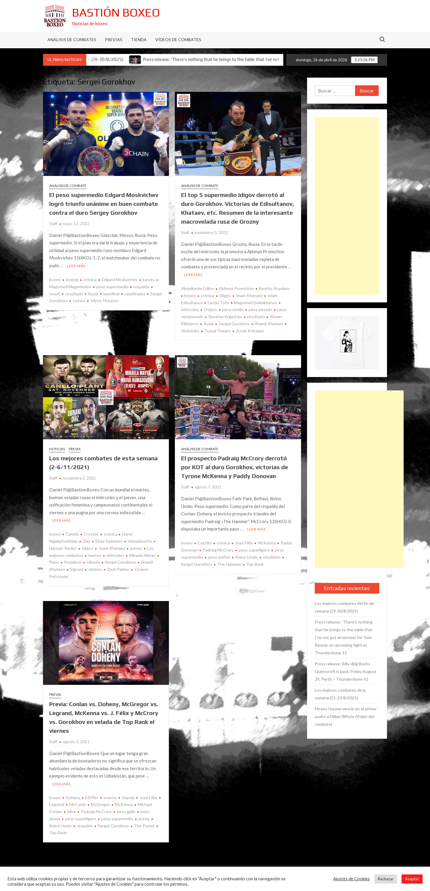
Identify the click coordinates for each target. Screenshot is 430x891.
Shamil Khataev (269, 323)
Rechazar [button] (386, 878)
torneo (79, 300)
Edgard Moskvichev (120, 279)
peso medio (233, 309)
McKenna (267, 542)
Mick (71, 811)
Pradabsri (72, 562)
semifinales (134, 293)
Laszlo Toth (218, 302)
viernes (95, 569)
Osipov (210, 309)
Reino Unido (246, 557)
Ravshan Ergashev (225, 316)
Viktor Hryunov (104, 300)
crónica (90, 279)
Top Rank (255, 564)
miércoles (115, 555)
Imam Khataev (249, 295)
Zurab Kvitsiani (250, 330)
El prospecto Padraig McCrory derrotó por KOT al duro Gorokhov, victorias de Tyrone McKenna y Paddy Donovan (234, 467)
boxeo (55, 279)
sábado (93, 562)
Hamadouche (140, 541)
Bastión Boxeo (116, 12)
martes (94, 555)
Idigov (225, 295)
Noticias (57, 449)
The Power (144, 825)
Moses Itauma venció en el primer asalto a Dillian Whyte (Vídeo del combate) (346, 716)
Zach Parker (118, 569)
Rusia (93, 293)
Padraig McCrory (218, 549)
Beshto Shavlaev (274, 288)
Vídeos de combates (178, 39)
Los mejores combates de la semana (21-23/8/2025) (340, 694)
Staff (53, 223)
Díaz (86, 541)
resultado (74, 293)
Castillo (205, 542)
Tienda (139, 39)
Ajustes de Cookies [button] (351, 878)
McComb (77, 804)
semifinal (111, 293)
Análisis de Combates (71, 39)
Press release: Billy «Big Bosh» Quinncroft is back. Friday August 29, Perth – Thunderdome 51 (345, 671)
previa (144, 818)
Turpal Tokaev (217, 330)
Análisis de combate (68, 185)
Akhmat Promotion (236, 288)
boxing (72, 279)
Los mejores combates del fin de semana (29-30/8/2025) (344, 607)
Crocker (91, 533)
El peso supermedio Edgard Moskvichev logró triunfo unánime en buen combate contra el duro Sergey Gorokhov (103, 203)
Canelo (72, 533)
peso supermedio (112, 286)
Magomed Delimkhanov (255, 302)
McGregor (100, 804)
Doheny (73, 797)
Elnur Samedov (109, 541)
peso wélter (219, 557)
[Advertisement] (347, 206)
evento (110, 797)
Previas (113, 39)
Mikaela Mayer (142, 555)
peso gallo (126, 811)
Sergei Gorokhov (234, 323)
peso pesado (260, 309)
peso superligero (254, 549)
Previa (75, 449)
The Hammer (229, 564)
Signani (76, 569)
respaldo (141, 286)
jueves (149, 279)
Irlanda (128, 797)
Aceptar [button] (412, 878)
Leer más (76, 266)
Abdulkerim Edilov (197, 288)
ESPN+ (91, 797)
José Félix (244, 542)
